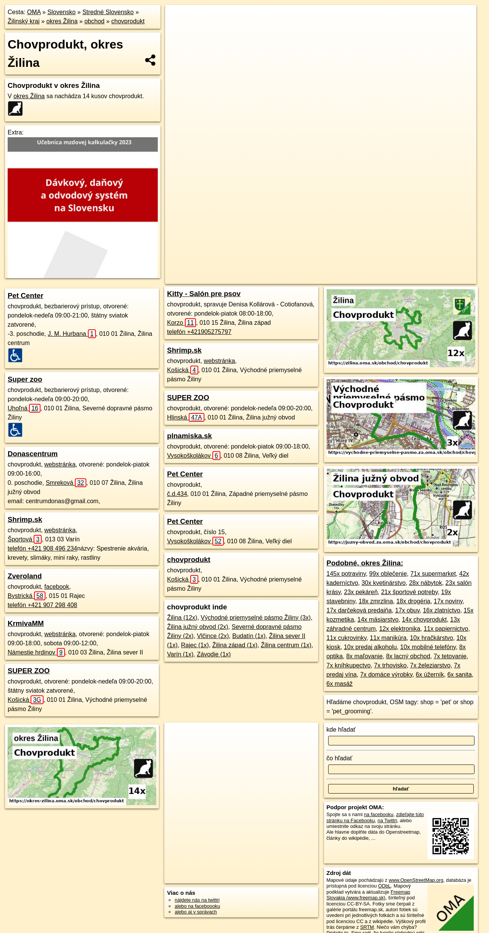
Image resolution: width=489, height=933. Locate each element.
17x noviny (448, 601)
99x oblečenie (388, 573)
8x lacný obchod (408, 656)
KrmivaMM (26, 623)
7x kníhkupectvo (349, 665)
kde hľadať (341, 729)
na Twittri (387, 820)
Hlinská (185, 417)
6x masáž (340, 683)
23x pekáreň (361, 592)
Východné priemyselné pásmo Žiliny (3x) (256, 617)
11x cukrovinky (347, 638)
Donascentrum (33, 454)
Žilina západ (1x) (234, 645)
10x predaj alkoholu (370, 647)
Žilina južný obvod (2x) (197, 627)
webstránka (60, 464)
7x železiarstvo (430, 665)
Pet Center (26, 296)
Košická (26, 699)
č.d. (177, 494)
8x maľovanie (364, 656)
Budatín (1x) (249, 636)
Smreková (66, 482)
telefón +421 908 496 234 (42, 548)
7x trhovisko (390, 665)
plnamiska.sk (189, 436)
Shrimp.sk (25, 519)
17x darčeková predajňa (359, 610)
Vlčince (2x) (213, 636)
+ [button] (178, 18)
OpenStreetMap (317, 278)
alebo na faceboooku (197, 906)
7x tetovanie (450, 656)
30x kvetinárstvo (383, 583)
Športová (25, 539)
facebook (56, 586)
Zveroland (25, 576)
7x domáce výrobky (386, 674)
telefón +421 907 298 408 (42, 605)
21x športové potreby (409, 592)
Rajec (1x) (195, 645)
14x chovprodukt (424, 619)
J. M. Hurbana (72, 333)
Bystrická (26, 595)
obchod (94, 21)
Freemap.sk (356, 278)
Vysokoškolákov (193, 455)
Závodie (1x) (214, 654)
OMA (34, 12)
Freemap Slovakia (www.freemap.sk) (368, 895)
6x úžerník (430, 674)
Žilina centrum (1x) (286, 645)
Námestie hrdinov (36, 652)
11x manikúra (388, 638)
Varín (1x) (180, 654)
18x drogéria (413, 601)
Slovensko (61, 12)
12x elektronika (399, 628)
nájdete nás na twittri (197, 900)
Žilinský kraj (24, 21)
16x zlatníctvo (441, 610)
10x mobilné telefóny (428, 647)
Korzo (181, 322)
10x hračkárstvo (431, 638)
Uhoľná (24, 408)
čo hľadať (340, 758)
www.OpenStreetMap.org (416, 880)
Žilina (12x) (182, 617)
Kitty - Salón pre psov (203, 294)
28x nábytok (425, 583)
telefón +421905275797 (199, 332)
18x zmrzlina (376, 601)
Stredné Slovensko (108, 12)
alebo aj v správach (196, 912)
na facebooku (378, 814)
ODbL (384, 886)
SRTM (367, 927)
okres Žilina (62, 21)
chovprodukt (127, 21)
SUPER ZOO (29, 671)
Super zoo (25, 379)
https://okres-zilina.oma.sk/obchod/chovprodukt (427, 278)
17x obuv (407, 610)
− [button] (178, 30)
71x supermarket (433, 573)
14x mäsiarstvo (377, 619)
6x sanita (459, 674)
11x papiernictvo (446, 628)
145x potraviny (346, 573)
